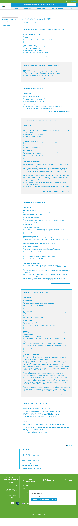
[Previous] (6, 503)
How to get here (27, 492)
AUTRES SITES (72, 1)
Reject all (54, 499)
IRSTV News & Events (67, 483)
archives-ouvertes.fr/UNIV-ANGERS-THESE (32, 455)
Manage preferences (44, 499)
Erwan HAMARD (41, 416)
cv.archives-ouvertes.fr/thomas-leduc (31, 468)
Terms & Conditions (36, 514)
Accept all (35, 499)
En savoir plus (27, 421)
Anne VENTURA (37, 413)
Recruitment (46, 483)
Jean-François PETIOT (40, 39)
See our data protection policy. (40, 496)
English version (6, 12)
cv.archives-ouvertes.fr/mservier (30, 465)
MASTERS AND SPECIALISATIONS (7, 24)
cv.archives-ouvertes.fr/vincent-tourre (31, 467)
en (65, 1)
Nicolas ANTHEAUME (37, 418)
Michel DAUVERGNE (42, 415)
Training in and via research (9, 20)
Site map (43, 514)
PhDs (27, 12)
